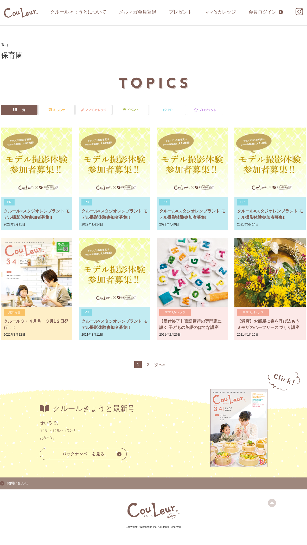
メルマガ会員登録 (137, 12)
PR (9, 202)
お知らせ (14, 312)
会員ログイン (262, 12)
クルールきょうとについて (78, 12)
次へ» (159, 364)
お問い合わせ (17, 483)
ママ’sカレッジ (220, 12)
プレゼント (180, 12)
